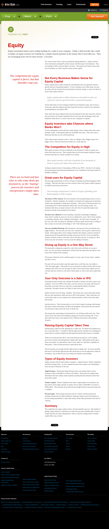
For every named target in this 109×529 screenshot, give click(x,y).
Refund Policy (91, 446)
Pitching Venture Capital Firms (31, 487)
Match (27, 16)
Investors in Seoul (73, 504)
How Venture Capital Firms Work (10, 477)
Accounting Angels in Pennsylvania (32, 502)
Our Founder (4, 443)
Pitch (48, 16)
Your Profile (69, 438)
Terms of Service (92, 438)
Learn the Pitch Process (51, 449)
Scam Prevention (92, 443)
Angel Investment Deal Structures (75, 483)
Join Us (68, 443)
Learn (69, 4)
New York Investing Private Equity (10, 502)
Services (25, 438)
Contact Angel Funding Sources (74, 491)
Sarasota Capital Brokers (31, 504)
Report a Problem (92, 449)
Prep (6, 16)
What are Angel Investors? (51, 482)
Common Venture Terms (29, 490)
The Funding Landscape (51, 446)
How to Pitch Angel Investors (74, 480)
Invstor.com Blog (5, 451)
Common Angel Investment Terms (75, 486)
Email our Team (5, 462)
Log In (106, 4)
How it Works (5, 438)
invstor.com (10, 4)
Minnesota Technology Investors (90, 504)
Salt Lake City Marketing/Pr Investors (55, 507)
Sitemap (68, 449)
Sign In (68, 446)
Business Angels (48, 491)
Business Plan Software (29, 446)
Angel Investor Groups (50, 488)
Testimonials (81, 4)
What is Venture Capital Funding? (10, 474)
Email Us (105, 10)
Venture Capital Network (29, 479)
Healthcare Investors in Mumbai (33, 507)
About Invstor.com (6, 441)
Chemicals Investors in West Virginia (12, 507)
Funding (59, 4)
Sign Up (95, 4)
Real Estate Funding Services (31, 449)
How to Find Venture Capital (30, 482)
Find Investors (46, 4)
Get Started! (97, 16)
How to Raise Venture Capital (31, 484)
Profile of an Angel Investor (51, 485)
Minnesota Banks (61, 504)
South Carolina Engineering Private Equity (55, 502)
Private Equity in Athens (47, 504)
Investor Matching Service (30, 443)
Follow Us (94, 10)
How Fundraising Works (51, 438)
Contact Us (4, 449)
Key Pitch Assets (49, 451)
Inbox (67, 441)
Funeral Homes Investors (75, 507)
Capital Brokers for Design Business (12, 504)
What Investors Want (50, 443)
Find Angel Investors (71, 489)
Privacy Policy (91, 441)
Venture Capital (5, 472)
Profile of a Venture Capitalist (9, 485)
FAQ (2, 446)
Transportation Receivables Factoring (80, 502)
